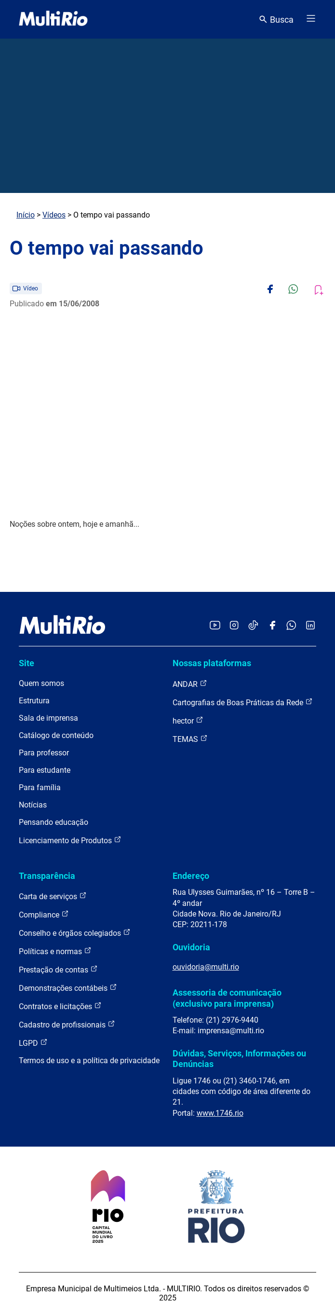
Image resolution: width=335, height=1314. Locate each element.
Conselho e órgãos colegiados (75, 933)
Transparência (47, 876)
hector (188, 720)
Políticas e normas (55, 951)
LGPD (33, 1043)
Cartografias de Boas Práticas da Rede (243, 702)
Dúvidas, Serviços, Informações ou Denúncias (239, 1058)
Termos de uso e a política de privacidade (89, 1060)
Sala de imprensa (48, 718)
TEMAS (190, 739)
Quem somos (41, 683)
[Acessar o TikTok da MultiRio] (253, 626)
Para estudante (44, 770)
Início (25, 214)
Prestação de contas (58, 969)
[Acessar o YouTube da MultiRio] (215, 626)
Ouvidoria (191, 947)
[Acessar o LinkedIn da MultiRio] (310, 626)
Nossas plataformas (212, 663)
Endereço (191, 876)
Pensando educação (53, 822)
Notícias (33, 804)
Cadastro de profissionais (67, 1024)
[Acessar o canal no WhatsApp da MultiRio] (291, 626)
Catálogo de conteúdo (56, 735)
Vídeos (54, 214)
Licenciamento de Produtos (70, 840)
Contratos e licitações (60, 1006)
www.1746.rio (220, 1113)
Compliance (44, 914)
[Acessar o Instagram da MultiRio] (234, 626)
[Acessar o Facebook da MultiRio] (272, 626)
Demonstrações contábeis (68, 988)
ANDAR (190, 684)
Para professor (44, 752)
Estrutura (34, 700)
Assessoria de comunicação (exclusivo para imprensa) (227, 997)
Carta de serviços (53, 896)
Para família (40, 787)
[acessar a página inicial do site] (53, 19)
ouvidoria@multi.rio (206, 967)
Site (26, 663)
